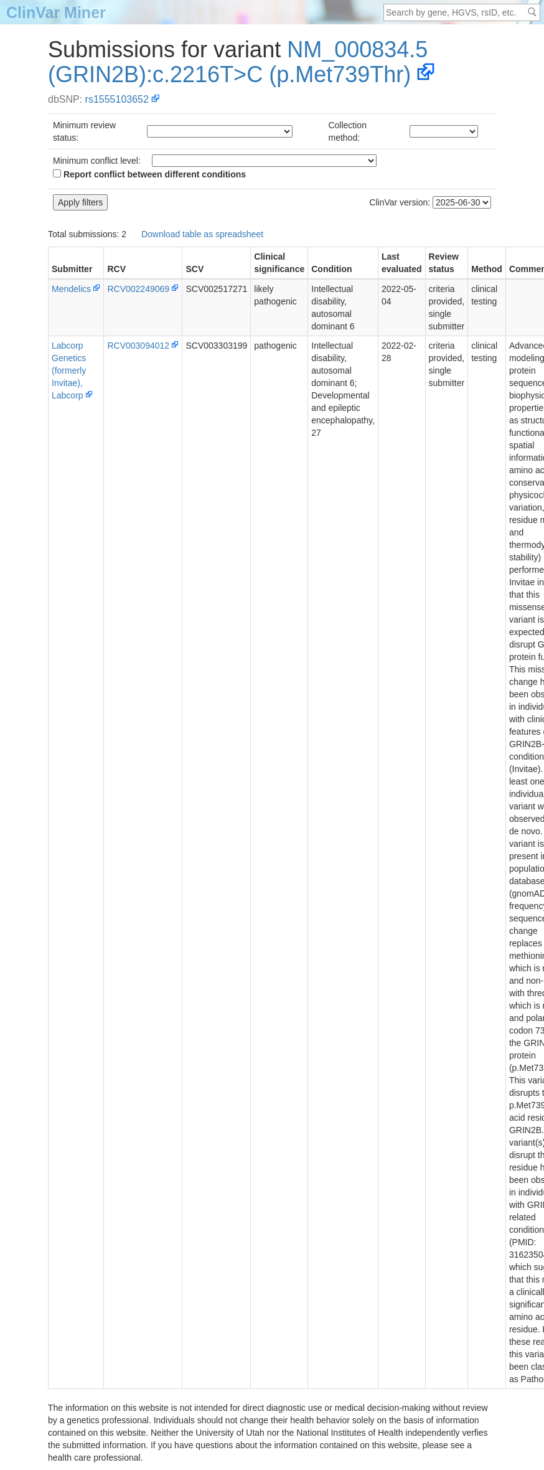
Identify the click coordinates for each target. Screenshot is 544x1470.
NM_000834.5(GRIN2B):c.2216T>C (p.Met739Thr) (238, 62)
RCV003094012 (138, 346)
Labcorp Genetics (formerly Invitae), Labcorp (69, 370)
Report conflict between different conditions (149, 174)
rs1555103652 (117, 99)
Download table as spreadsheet (202, 234)
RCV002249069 (138, 289)
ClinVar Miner (56, 12)
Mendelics (71, 289)
